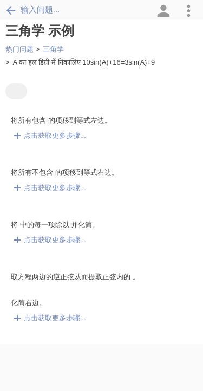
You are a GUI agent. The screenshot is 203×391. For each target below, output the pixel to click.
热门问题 (19, 49)
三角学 (53, 49)
